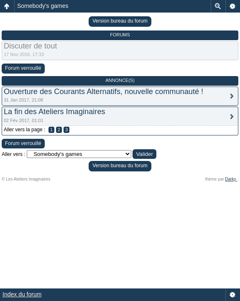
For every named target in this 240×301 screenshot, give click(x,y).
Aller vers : (14, 154)
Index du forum (22, 294)
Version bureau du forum (119, 21)
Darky (231, 179)
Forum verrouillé (23, 68)
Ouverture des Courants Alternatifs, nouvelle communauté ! (103, 91)
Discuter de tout (30, 46)
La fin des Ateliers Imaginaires (54, 111)
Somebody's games (43, 6)
